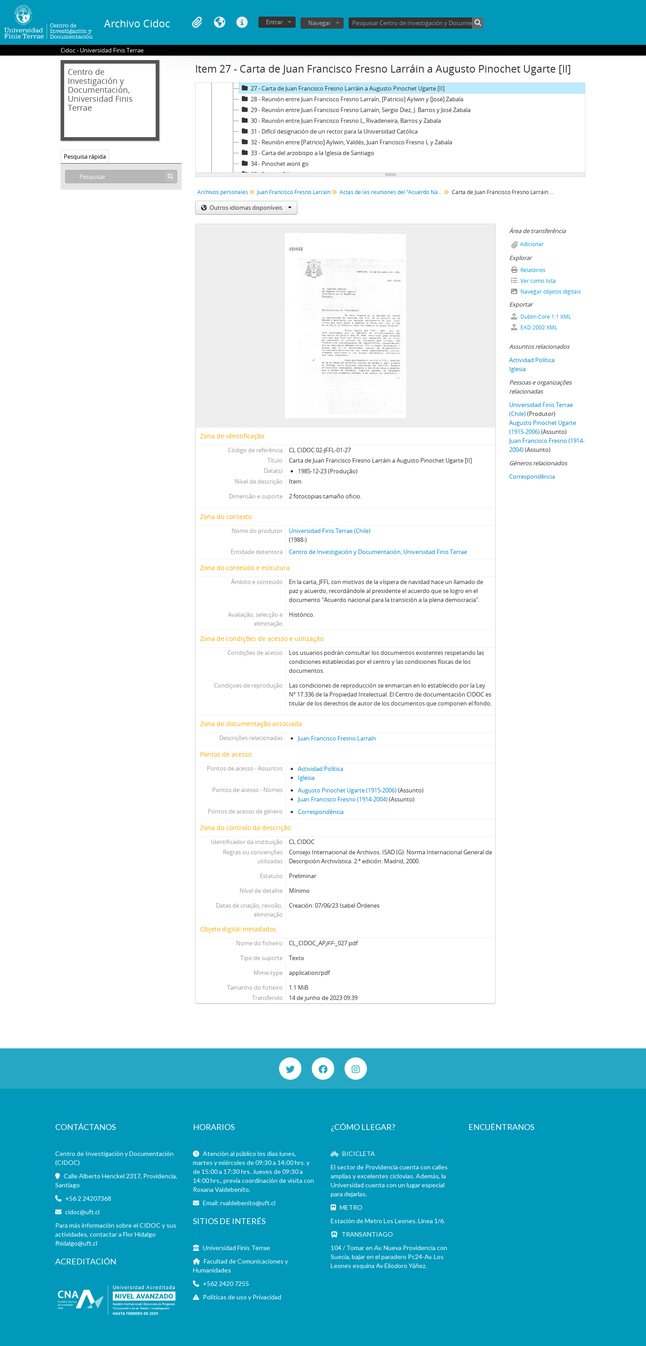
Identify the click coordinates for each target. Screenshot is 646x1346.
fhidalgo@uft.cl (76, 1243)
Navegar (319, 23)
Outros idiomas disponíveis (250, 207)
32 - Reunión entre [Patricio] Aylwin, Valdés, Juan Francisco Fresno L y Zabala (345, 142)
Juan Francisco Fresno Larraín (294, 192)
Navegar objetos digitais (546, 291)
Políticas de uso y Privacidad (242, 1297)
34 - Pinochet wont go (274, 163)
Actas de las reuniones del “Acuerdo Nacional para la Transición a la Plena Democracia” (392, 192)
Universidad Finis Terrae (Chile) (330, 531)
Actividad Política (320, 769)
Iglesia (306, 778)
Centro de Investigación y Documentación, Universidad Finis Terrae (378, 552)
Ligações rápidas (242, 22)
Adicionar (532, 244)
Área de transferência (197, 22)
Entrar (274, 22)
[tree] (390, 128)
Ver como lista (533, 281)
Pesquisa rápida (85, 156)
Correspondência (321, 812)
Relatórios (528, 270)
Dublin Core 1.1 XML (541, 316)
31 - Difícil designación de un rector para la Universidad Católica (328, 131)
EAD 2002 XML (534, 327)
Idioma (219, 22)
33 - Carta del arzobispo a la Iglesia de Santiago (306, 152)
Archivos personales (222, 192)
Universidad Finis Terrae (236, 1247)
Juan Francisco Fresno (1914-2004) (343, 799)
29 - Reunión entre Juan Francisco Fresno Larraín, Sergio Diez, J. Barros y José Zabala (355, 109)
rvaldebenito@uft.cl (247, 1203)
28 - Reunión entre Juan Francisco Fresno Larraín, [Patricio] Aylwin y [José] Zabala (351, 99)
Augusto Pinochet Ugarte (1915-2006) (347, 790)
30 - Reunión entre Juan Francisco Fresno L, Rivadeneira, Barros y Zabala (340, 120)
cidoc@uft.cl (82, 1212)
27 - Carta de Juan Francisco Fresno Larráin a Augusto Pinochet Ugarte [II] (342, 88)
